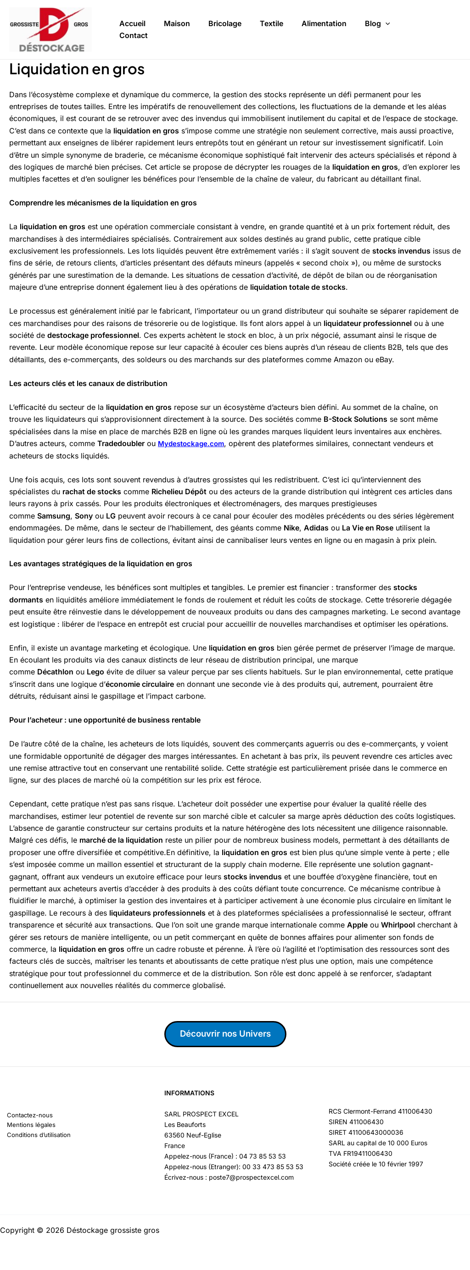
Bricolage (224, 19)
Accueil (132, 19)
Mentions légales (25, 1126)
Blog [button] (377, 20)
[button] (385, 20)
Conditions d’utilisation (33, 1137)
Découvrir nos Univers (233, 1034)
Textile (271, 19)
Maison (177, 19)
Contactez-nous (24, 1116)
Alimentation (324, 19)
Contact (133, 45)
